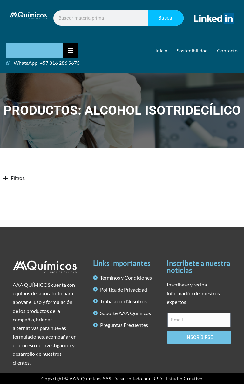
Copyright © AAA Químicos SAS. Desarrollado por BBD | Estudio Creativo (121, 378)
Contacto (227, 50)
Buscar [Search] (166, 18)
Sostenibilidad (192, 50)
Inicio (161, 50)
